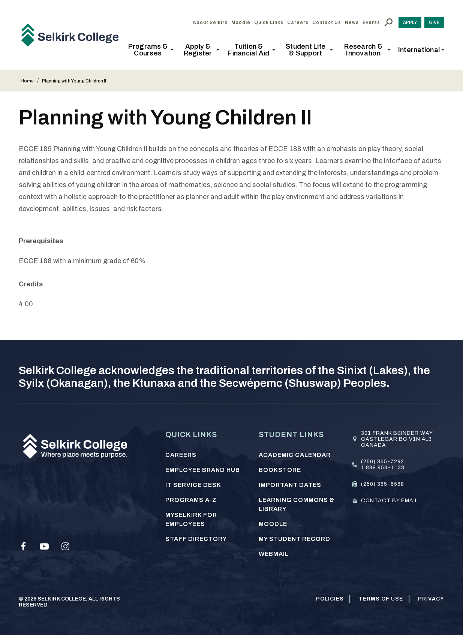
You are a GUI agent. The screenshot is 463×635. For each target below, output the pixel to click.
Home (27, 81)
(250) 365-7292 (382, 461)
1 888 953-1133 (383, 467)
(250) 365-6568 (382, 484)
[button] (150, 50)
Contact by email (389, 500)
